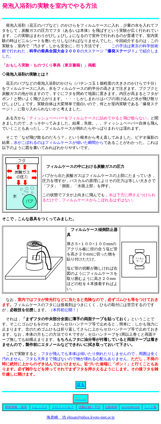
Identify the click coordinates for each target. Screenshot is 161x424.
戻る (81, 385)
